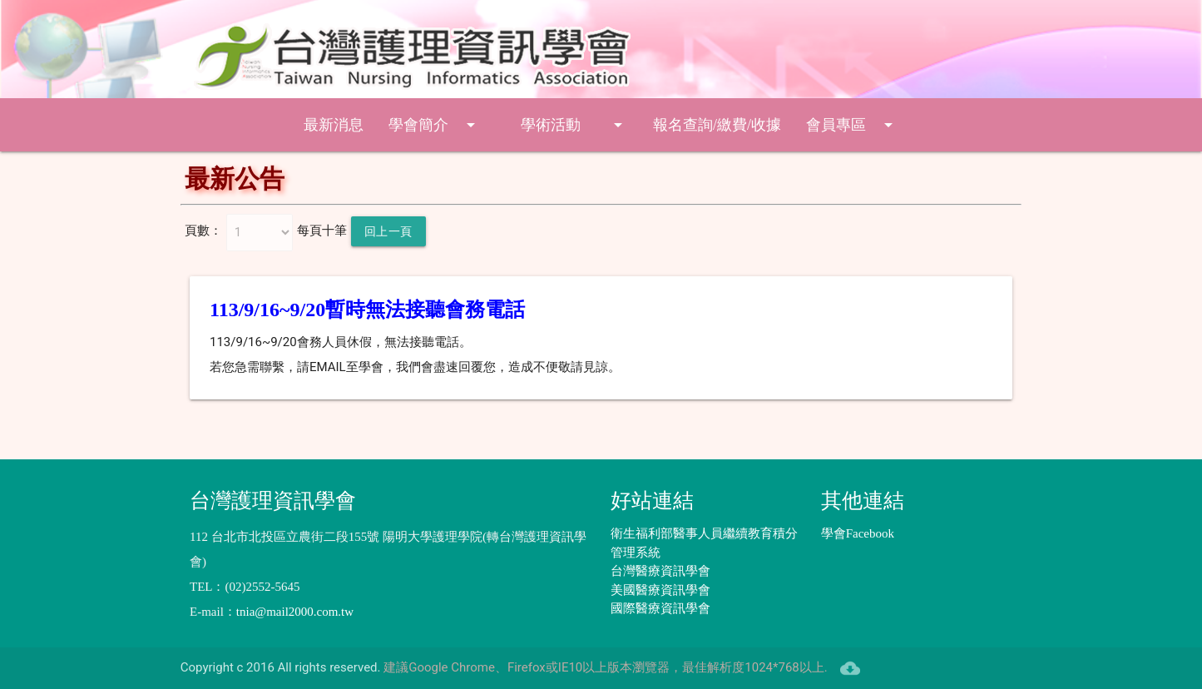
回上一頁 (388, 231)
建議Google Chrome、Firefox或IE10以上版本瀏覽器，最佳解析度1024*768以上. (605, 667)
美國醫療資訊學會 (660, 590)
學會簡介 (434, 124)
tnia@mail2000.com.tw (295, 611)
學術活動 (574, 124)
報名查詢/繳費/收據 (717, 124)
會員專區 (852, 124)
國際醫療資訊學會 (660, 608)
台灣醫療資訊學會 (660, 570)
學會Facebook (857, 533)
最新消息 (334, 124)
